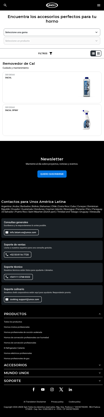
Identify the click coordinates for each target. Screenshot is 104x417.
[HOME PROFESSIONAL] (52, 5)
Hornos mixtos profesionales (17, 327)
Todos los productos (13, 322)
